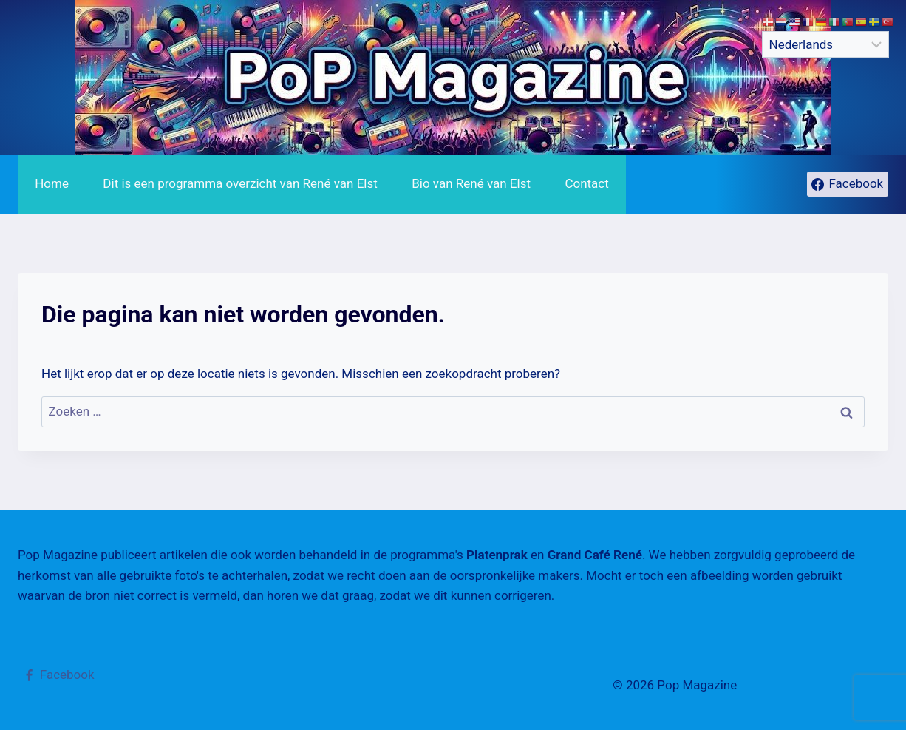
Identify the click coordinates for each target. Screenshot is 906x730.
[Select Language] (825, 44)
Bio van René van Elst (471, 183)
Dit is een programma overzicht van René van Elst (240, 183)
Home (52, 183)
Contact (586, 183)
